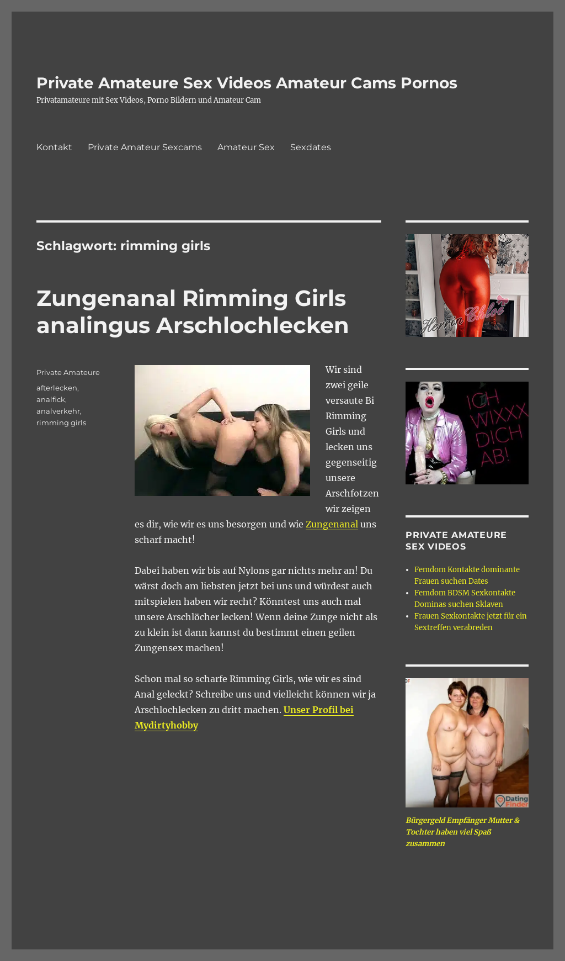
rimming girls (61, 422)
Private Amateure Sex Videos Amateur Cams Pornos (246, 82)
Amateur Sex (246, 147)
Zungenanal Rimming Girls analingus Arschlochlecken (192, 311)
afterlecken (56, 387)
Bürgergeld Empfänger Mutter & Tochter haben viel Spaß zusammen (462, 832)
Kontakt (54, 147)
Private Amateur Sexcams (145, 147)
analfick (50, 399)
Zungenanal (332, 524)
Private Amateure (68, 372)
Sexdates (310, 147)
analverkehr (58, 410)
